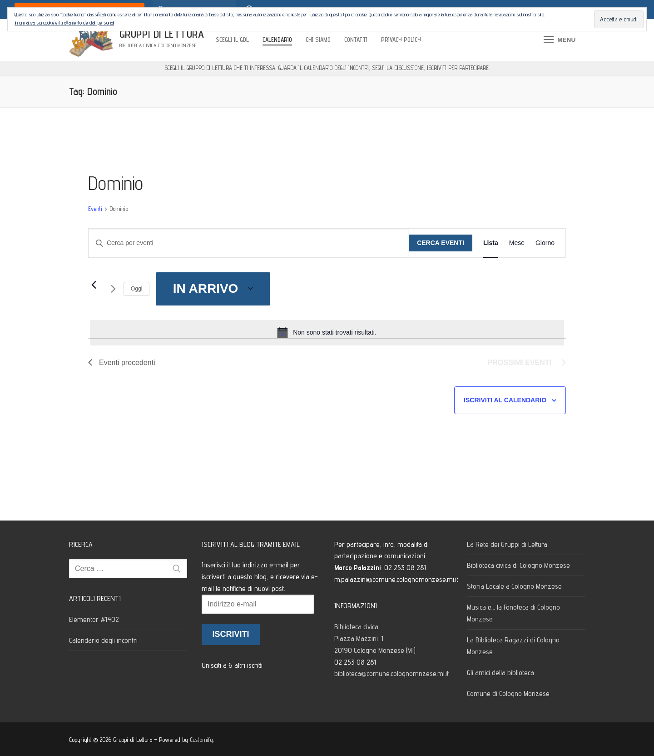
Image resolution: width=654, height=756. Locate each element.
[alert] (327, 332)
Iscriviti (230, 634)
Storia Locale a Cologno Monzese (514, 586)
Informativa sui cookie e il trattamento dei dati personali (64, 22)
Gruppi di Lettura (161, 33)
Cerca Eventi (440, 242)
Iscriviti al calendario (505, 400)
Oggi (136, 288)
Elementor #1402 (94, 619)
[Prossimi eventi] (111, 289)
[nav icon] (559, 40)
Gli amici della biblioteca (500, 672)
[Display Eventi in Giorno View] (545, 243)
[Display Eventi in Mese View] (517, 243)
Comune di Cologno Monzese (508, 693)
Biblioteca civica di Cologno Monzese (518, 565)
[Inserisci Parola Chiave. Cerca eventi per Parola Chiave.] (249, 243)
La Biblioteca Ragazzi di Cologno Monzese (513, 646)
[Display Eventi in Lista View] (490, 243)
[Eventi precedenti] (93, 285)
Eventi (95, 208)
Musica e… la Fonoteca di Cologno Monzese (513, 613)
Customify (201, 739)
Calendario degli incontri (103, 640)
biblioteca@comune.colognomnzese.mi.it (391, 673)
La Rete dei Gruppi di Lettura (507, 544)
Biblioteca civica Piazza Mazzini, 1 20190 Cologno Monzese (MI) (375, 638)
